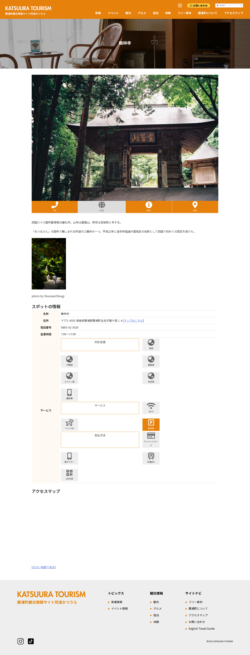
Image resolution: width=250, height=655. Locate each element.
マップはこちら (133, 320)
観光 (128, 13)
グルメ (142, 13)
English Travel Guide (200, 628)
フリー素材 (184, 13)
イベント (113, 13)
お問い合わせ (200, 5)
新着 (98, 13)
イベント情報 (118, 608)
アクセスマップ (233, 13)
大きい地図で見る (44, 567)
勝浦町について (207, 13)
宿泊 (155, 13)
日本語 (220, 5)
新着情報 (115, 602)
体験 (168, 13)
